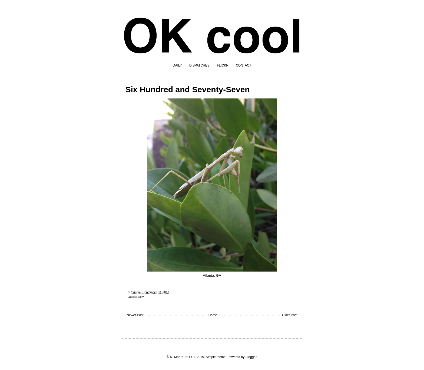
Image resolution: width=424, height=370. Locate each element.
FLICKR (222, 65)
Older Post (289, 315)
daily (141, 296)
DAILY (177, 65)
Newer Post (135, 315)
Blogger (251, 357)
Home (212, 315)
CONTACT (243, 65)
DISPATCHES (199, 65)
